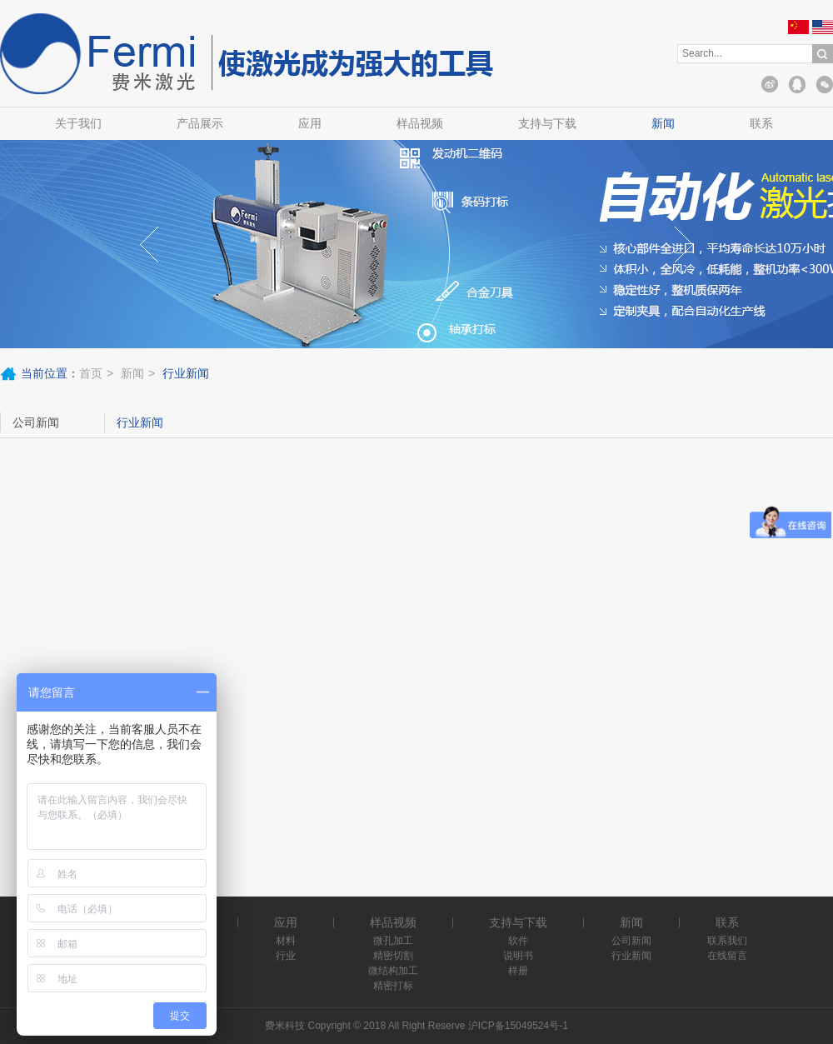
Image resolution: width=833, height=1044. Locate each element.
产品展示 (200, 123)
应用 (310, 123)
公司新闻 (35, 422)
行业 (286, 956)
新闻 (663, 123)
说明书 (518, 956)
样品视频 (420, 123)
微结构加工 (393, 971)
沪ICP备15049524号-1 (518, 1026)
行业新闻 (140, 422)
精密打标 (393, 986)
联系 (761, 123)
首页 (90, 373)
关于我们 (78, 123)
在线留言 (727, 956)
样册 (518, 971)
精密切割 (393, 956)
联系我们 (727, 941)
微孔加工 (393, 941)
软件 (518, 941)
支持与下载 (547, 123)
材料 (286, 941)
